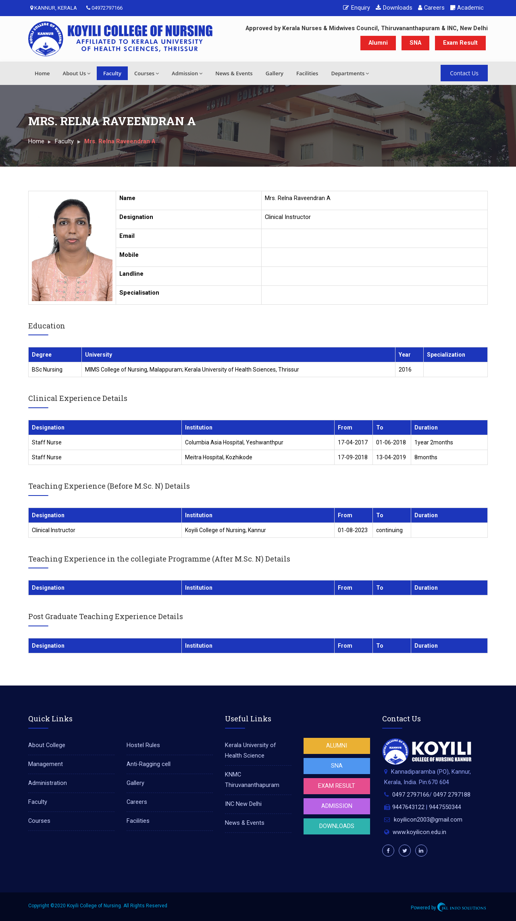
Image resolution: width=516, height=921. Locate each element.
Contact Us (464, 73)
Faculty (112, 73)
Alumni (378, 42)
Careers (431, 7)
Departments (350, 73)
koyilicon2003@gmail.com (428, 819)
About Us (76, 73)
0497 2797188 (451, 794)
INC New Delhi (243, 804)
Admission (187, 73)
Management (45, 764)
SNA (415, 42)
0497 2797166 (410, 794)
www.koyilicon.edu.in (419, 832)
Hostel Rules (143, 745)
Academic (467, 7)
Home (42, 73)
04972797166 (104, 8)
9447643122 (408, 807)
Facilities (307, 73)
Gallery (274, 73)
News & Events (233, 73)
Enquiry (356, 7)
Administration (47, 783)
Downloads (394, 7)
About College (46, 745)
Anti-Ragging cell (149, 764)
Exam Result (460, 42)
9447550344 (445, 807)
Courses (146, 73)
